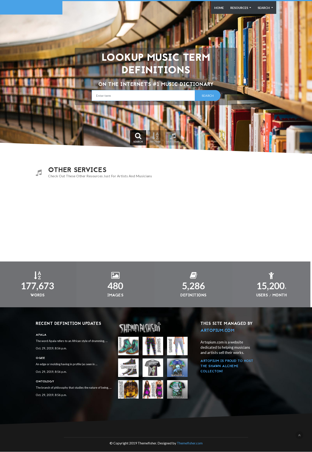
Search (264, 8)
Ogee (40, 358)
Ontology (45, 381)
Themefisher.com (190, 443)
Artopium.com (217, 330)
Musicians (173, 137)
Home (219, 8)
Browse (155, 137)
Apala (41, 335)
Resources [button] (239, 8)
